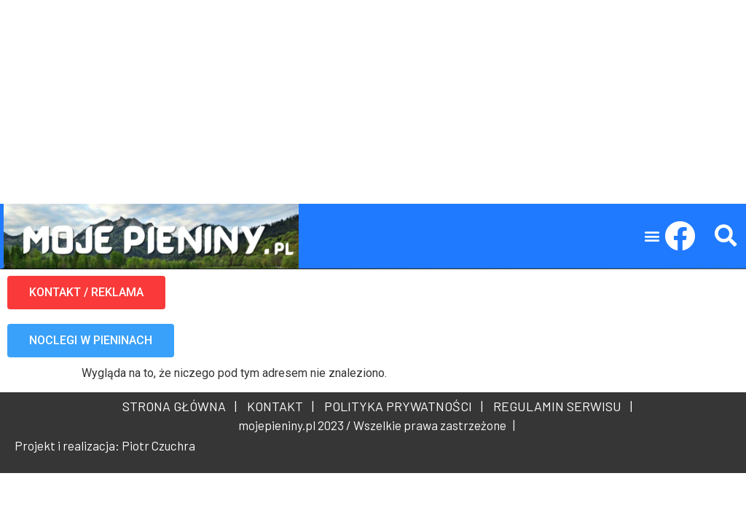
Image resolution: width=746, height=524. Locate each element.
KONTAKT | (277, 406)
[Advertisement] (373, 102)
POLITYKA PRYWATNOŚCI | (400, 406)
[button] (652, 236)
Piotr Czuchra (158, 445)
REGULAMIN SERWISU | (559, 406)
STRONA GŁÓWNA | (179, 406)
